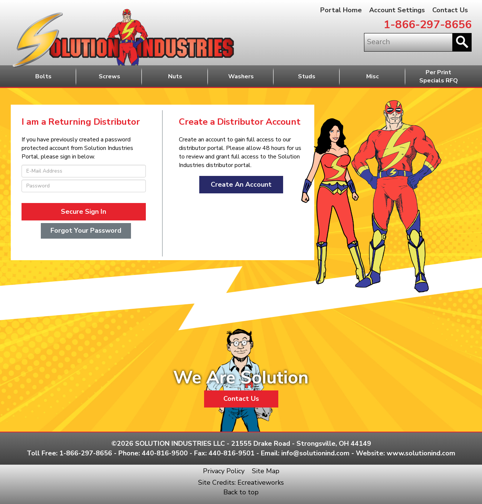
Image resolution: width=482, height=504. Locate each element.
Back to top (241, 492)
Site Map (265, 471)
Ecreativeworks (260, 482)
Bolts (43, 76)
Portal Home (341, 10)
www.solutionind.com (421, 453)
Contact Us (450, 10)
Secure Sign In (83, 211)
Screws (109, 76)
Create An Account (241, 184)
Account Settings (397, 10)
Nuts (175, 76)
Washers (241, 76)
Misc (372, 76)
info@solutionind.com (315, 453)
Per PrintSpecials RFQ (438, 76)
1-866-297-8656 (428, 24)
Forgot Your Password (85, 230)
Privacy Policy (224, 471)
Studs (306, 76)
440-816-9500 (165, 453)
